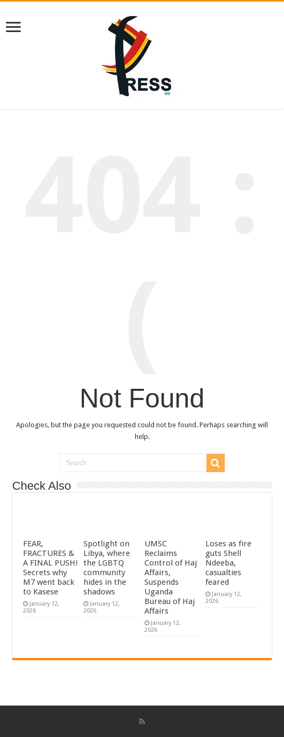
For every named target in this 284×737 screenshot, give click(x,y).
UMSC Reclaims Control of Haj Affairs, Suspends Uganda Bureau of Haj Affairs (170, 577)
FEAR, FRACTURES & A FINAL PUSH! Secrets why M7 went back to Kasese (50, 568)
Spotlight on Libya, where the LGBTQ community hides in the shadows (106, 568)
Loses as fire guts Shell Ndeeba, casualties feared (228, 563)
